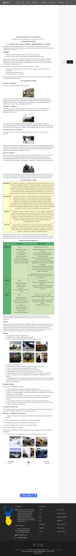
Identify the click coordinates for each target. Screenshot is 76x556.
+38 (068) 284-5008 (22, 537)
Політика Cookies (50, 551)
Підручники (60, 520)
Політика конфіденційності (39, 551)
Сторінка (13, 462)
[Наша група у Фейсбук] (34, 544)
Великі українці (60, 528)
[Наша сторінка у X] (38, 544)
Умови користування (27, 551)
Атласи (41, 509)
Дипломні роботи (38, 553)
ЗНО (40, 520)
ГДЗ (40, 513)
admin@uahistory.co (22, 535)
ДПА (40, 517)
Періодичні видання (62, 517)
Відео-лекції (42, 524)
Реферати (41, 528)
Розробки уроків (61, 524)
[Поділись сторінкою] (66, 2)
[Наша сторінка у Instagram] (41, 544)
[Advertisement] (28, 23)
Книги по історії (60, 509)
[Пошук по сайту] (71, 2)
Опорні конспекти (61, 513)
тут (44, 39)
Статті (40, 531)
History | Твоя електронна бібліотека (37, 549)
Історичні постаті (61, 531)
